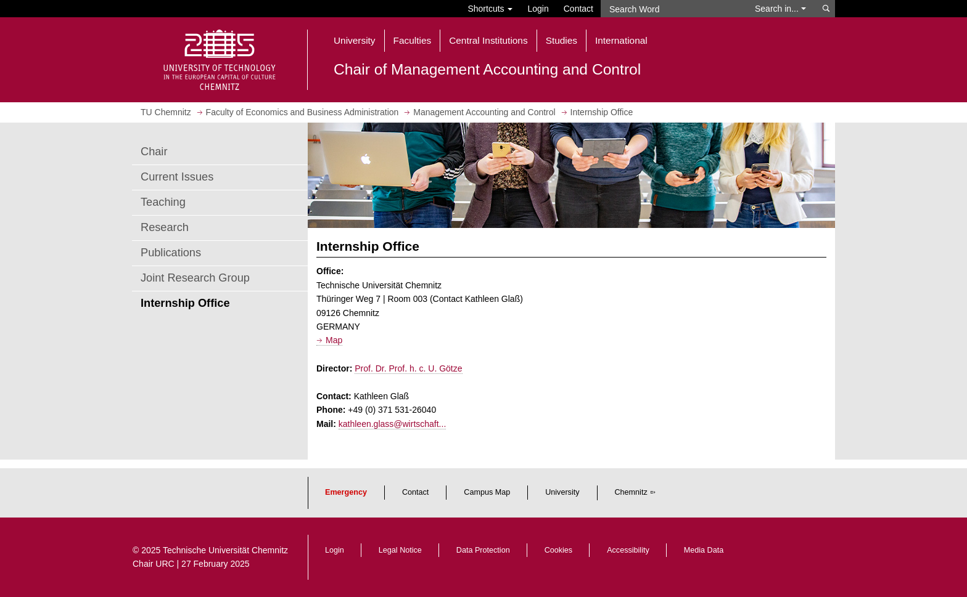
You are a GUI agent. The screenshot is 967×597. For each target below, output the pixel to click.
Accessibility (628, 550)
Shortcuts (489, 9)
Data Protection (483, 550)
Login (537, 9)
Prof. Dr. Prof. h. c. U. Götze (408, 368)
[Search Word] (672, 8)
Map (334, 340)
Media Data (703, 550)
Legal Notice (400, 550)
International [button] (621, 40)
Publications (171, 252)
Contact (578, 9)
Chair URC (154, 564)
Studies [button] (561, 40)
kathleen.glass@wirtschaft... (392, 424)
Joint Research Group (195, 278)
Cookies (559, 550)
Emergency (346, 492)
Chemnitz (631, 492)
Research (165, 227)
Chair (154, 151)
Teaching (163, 202)
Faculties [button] (412, 40)
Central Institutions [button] (488, 40)
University (562, 492)
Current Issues (177, 177)
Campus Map (487, 492)
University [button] (355, 40)
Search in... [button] (780, 9)
